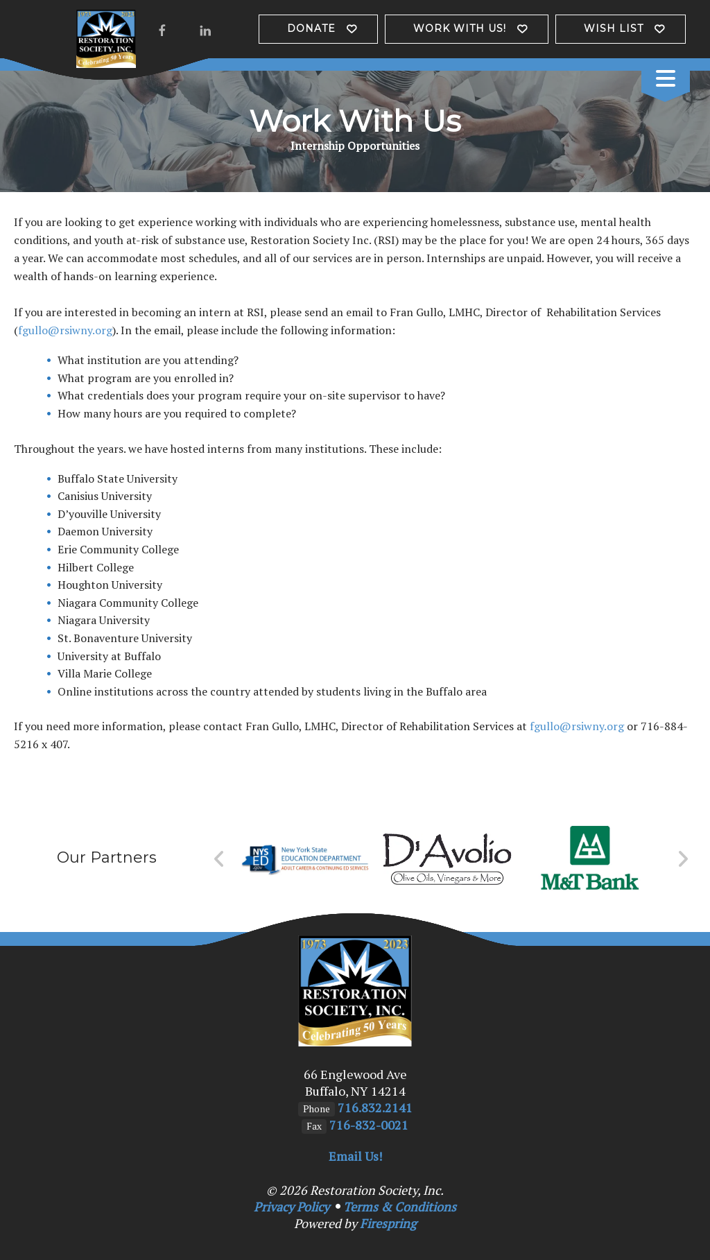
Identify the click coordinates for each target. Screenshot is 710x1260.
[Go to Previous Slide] (219, 859)
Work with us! (459, 28)
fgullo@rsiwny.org (65, 330)
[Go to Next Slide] (682, 859)
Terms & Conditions (399, 1206)
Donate (311, 28)
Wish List (613, 28)
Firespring (388, 1223)
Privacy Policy (291, 1206)
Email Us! (355, 1156)
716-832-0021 (368, 1124)
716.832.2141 (375, 1107)
